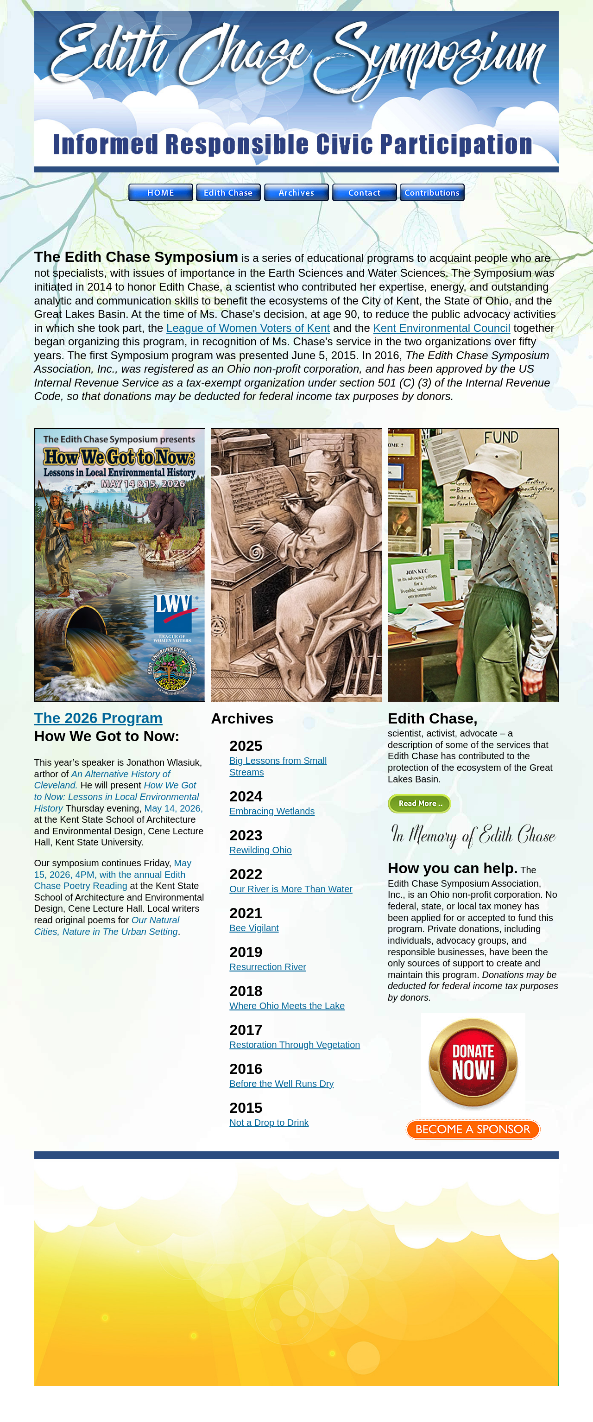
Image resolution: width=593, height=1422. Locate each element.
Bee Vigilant (253, 928)
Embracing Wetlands (272, 811)
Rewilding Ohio (260, 850)
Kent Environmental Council (442, 328)
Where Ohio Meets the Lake (287, 1006)
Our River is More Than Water (291, 889)
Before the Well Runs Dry (281, 1084)
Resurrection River (267, 967)
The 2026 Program (98, 718)
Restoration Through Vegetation (294, 1045)
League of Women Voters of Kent (248, 328)
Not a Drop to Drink (269, 1122)
